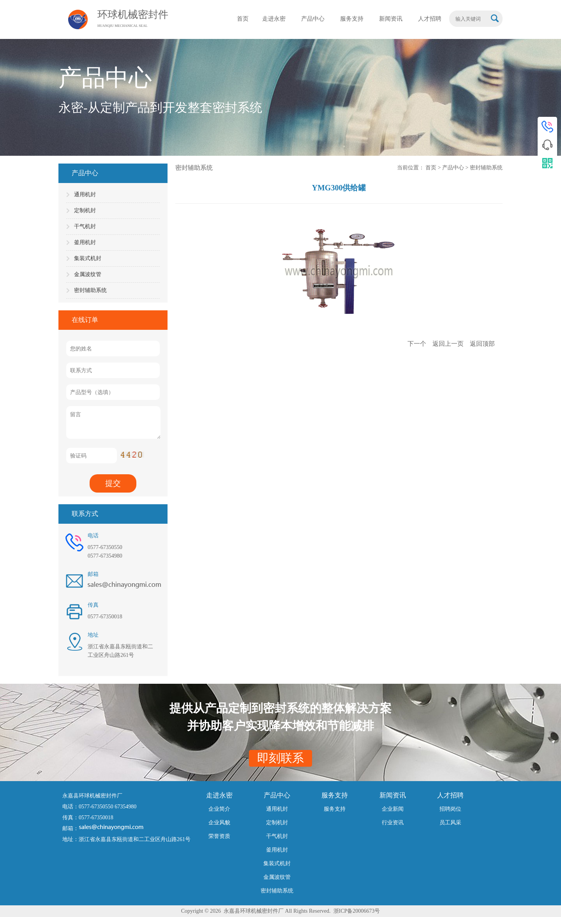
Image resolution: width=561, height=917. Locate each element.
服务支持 (335, 809)
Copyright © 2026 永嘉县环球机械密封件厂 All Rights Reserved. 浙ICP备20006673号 (280, 911)
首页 (431, 168)
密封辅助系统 (90, 290)
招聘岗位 (450, 809)
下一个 (418, 343)
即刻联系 (280, 758)
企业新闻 (393, 809)
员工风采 (450, 822)
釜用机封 (85, 242)
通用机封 (85, 194)
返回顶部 (482, 343)
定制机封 (85, 210)
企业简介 (219, 809)
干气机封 (85, 226)
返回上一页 (448, 343)
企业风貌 (219, 822)
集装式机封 (87, 258)
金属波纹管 (87, 274)
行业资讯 (393, 822)
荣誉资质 (219, 836)
